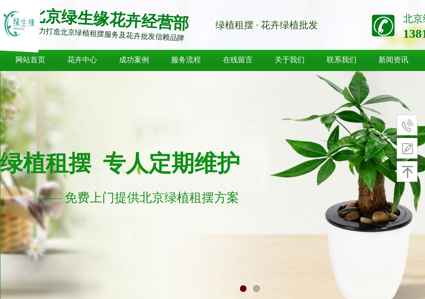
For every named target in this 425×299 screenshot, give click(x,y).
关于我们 (290, 60)
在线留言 (238, 60)
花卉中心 (82, 60)
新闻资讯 (393, 60)
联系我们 (342, 60)
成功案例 (134, 60)
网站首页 (30, 60)
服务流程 (186, 60)
